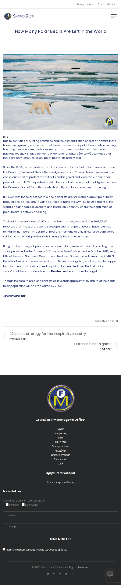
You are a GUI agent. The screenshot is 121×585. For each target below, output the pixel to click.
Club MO (60, 442)
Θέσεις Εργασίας (60, 455)
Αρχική (60, 429)
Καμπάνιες (60, 450)
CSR (5, 137)
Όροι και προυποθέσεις (60, 482)
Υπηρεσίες (60, 433)
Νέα (60, 437)
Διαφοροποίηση (61, 446)
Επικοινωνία (60, 459)
